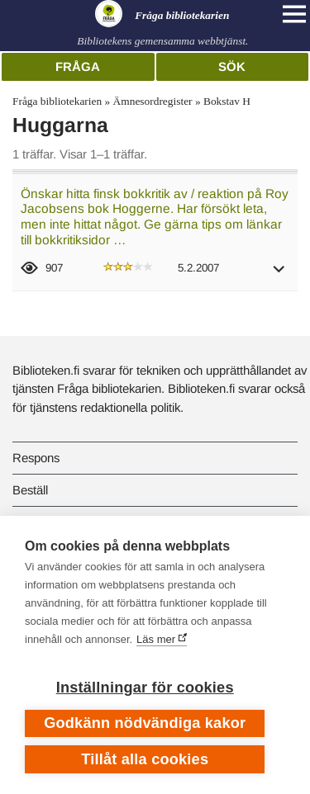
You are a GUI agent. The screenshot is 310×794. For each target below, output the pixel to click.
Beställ (30, 490)
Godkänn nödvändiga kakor (145, 723)
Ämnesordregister (153, 101)
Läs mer (155, 639)
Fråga (77, 66)
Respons (36, 458)
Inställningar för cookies (145, 687)
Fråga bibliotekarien (57, 101)
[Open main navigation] (294, 14)
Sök (232, 66)
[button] (279, 274)
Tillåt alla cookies (144, 759)
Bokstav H (226, 101)
